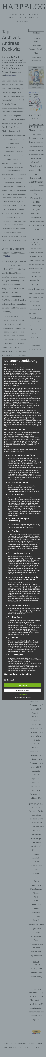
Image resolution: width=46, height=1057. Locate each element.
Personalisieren (22, 694)
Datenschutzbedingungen (23, 697)
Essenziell (9, 680)
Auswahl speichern (22, 690)
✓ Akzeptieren (22, 685)
